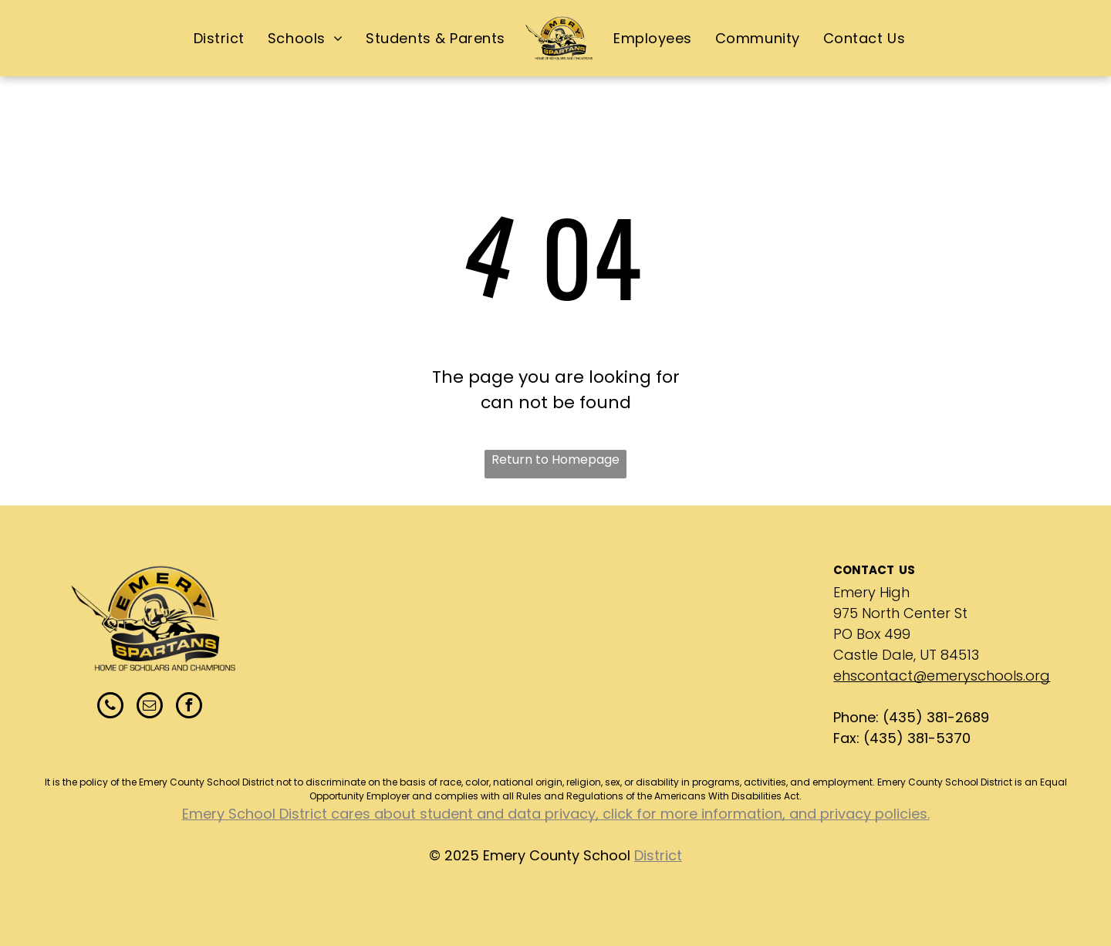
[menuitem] (219, 37)
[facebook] (189, 707)
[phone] (110, 707)
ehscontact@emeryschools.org (941, 675)
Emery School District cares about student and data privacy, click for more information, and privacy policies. (556, 813)
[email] (150, 707)
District (658, 855)
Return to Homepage (555, 459)
